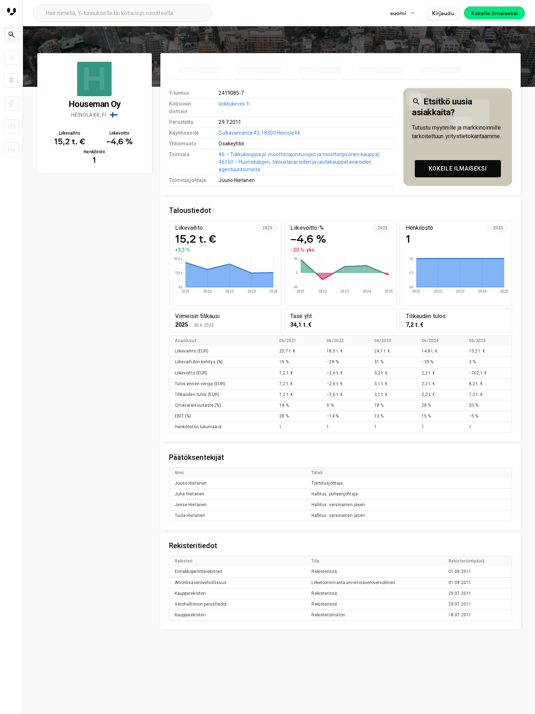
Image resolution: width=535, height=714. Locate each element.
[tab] (199, 70)
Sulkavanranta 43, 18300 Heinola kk (259, 133)
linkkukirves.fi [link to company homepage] (234, 104)
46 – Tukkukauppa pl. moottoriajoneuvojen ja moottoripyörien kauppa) (299, 154)
